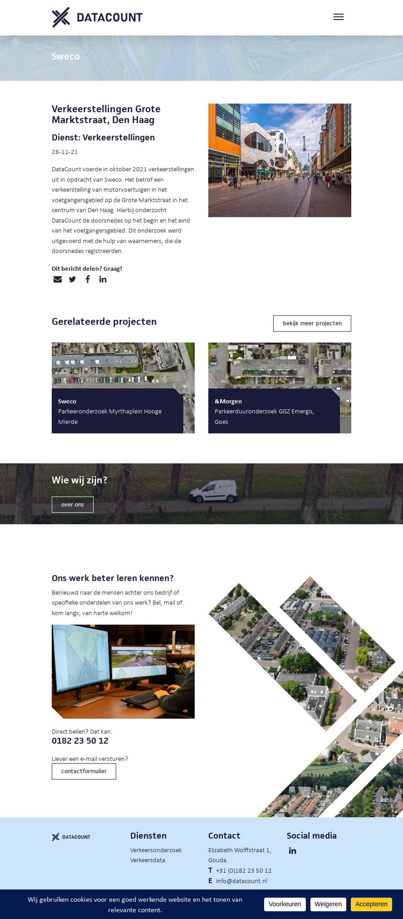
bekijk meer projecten (312, 323)
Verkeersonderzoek (156, 849)
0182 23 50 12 (80, 740)
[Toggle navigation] (342, 17)
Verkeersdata (147, 859)
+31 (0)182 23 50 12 (244, 869)
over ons (72, 504)
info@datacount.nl (241, 880)
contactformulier (84, 771)
